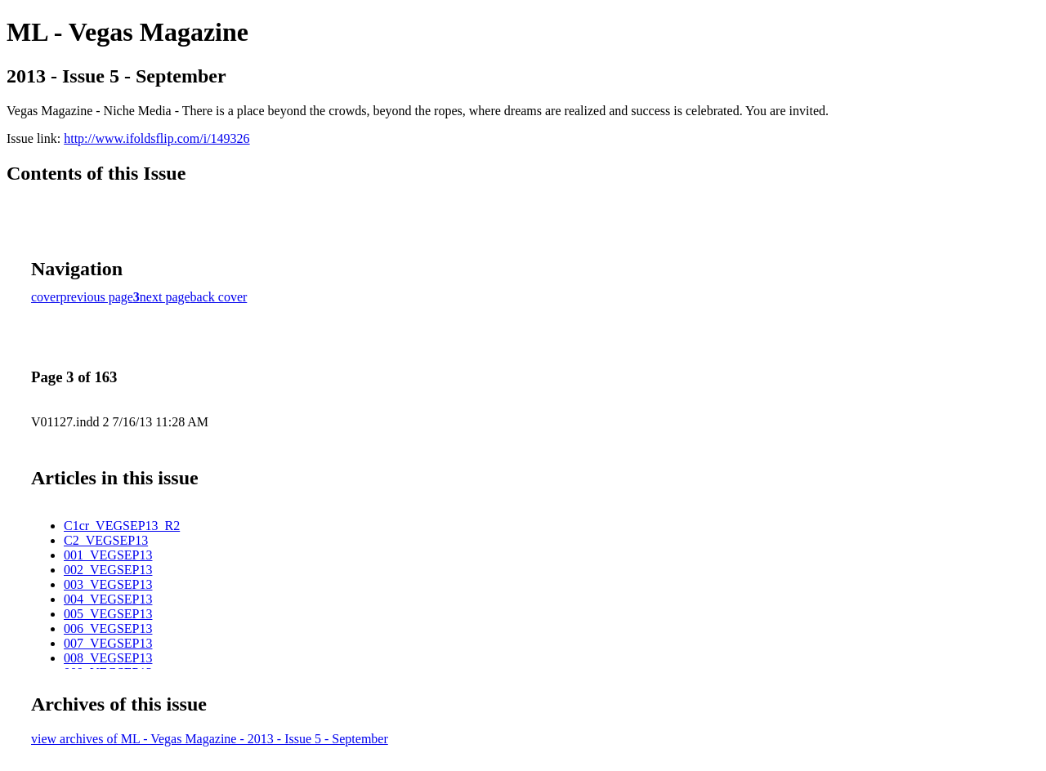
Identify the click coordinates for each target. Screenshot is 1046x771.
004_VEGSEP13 (108, 599)
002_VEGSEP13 (108, 570)
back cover (219, 297)
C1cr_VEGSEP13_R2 (122, 526)
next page (165, 297)
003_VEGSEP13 (108, 584)
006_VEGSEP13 (108, 628)
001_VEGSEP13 (108, 555)
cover (45, 297)
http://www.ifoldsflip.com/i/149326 (156, 138)
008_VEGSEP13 (108, 658)
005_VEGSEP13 (108, 614)
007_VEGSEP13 (108, 643)
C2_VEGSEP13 (106, 540)
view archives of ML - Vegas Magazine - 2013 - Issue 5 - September (209, 739)
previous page (96, 297)
